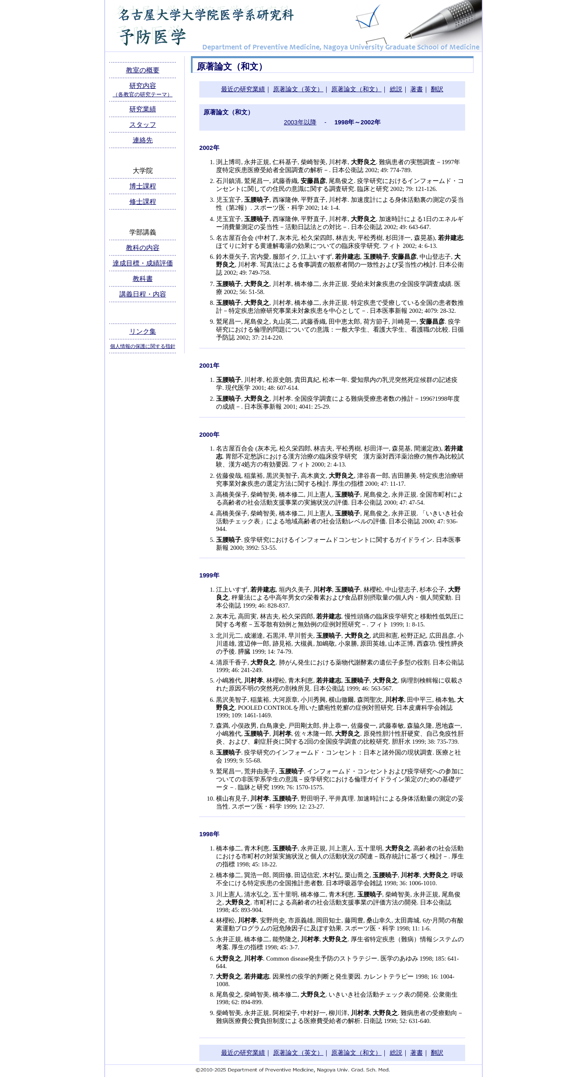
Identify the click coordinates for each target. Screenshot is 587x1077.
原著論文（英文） (298, 89)
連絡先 (143, 140)
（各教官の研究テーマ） (142, 94)
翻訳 (437, 89)
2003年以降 (300, 122)
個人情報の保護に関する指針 (142, 346)
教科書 (143, 278)
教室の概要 (143, 70)
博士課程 (142, 186)
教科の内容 (143, 247)
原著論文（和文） (356, 89)
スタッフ (142, 124)
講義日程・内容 (142, 294)
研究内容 (142, 85)
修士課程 (142, 201)
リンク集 (142, 331)
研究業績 (142, 109)
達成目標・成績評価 (143, 263)
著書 (416, 89)
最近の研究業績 (243, 89)
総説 (396, 89)
